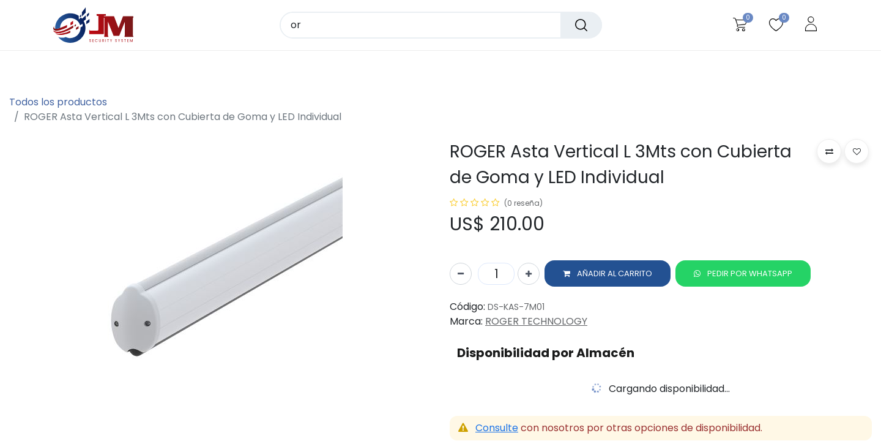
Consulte (496, 428)
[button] (608, 274)
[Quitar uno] (461, 274)
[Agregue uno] (529, 274)
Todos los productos (58, 102)
